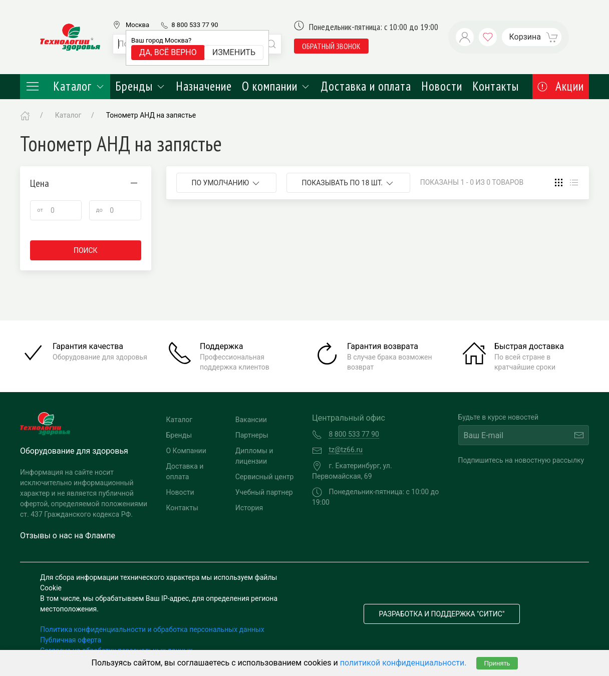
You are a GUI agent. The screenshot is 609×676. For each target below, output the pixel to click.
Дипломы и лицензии (254, 456)
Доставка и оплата (366, 86)
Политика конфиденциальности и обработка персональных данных (152, 629)
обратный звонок (331, 46)
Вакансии (251, 420)
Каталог (65, 86)
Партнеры (251, 435)
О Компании (186, 451)
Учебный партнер (264, 492)
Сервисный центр (264, 477)
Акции (560, 86)
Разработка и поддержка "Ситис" (442, 614)
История (249, 508)
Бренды (140, 86)
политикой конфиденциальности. (403, 662)
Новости (441, 86)
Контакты (495, 86)
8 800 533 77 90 (194, 25)
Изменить (233, 52)
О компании (276, 86)
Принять (497, 663)
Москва (137, 25)
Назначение (204, 86)
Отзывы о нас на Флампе (67, 535)
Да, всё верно (168, 52)
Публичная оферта (70, 640)
